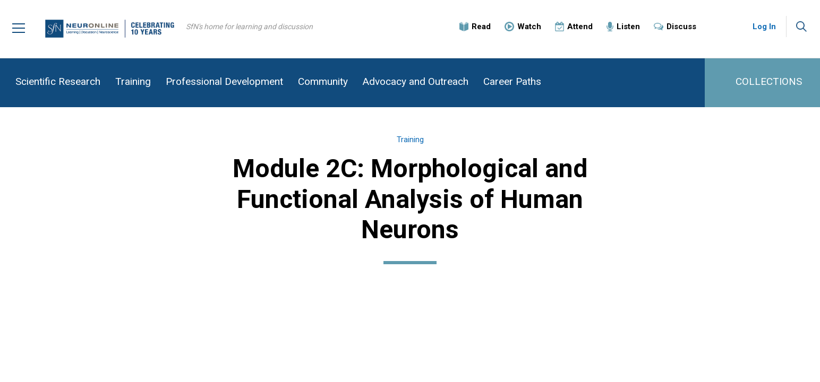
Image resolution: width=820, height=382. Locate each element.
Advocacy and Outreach (415, 81)
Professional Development (224, 81)
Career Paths (512, 81)
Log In (764, 26)
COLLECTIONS (769, 81)
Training (133, 81)
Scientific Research (57, 81)
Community (323, 81)
